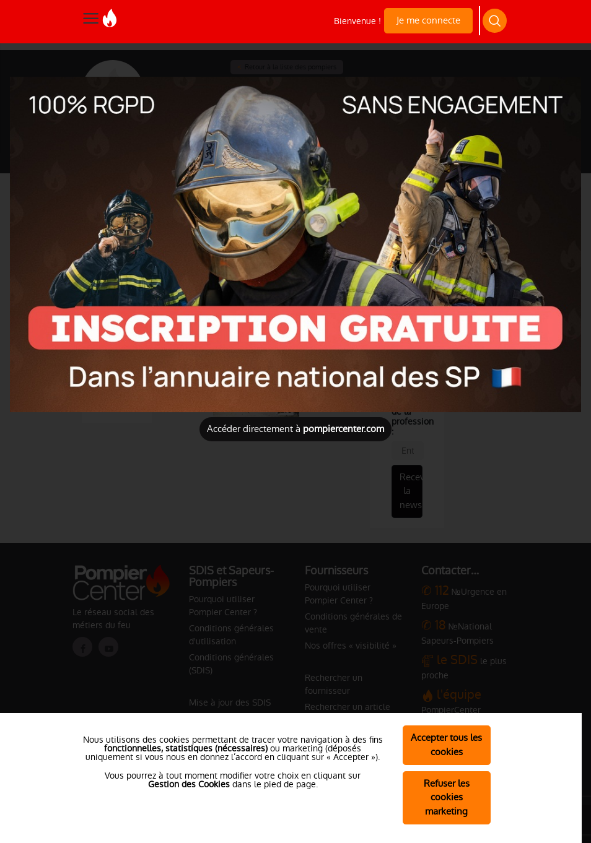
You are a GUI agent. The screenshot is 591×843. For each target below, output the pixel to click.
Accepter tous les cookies (446, 744)
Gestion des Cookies (189, 784)
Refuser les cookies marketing (447, 797)
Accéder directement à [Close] (295, 428)
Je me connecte (428, 20)
